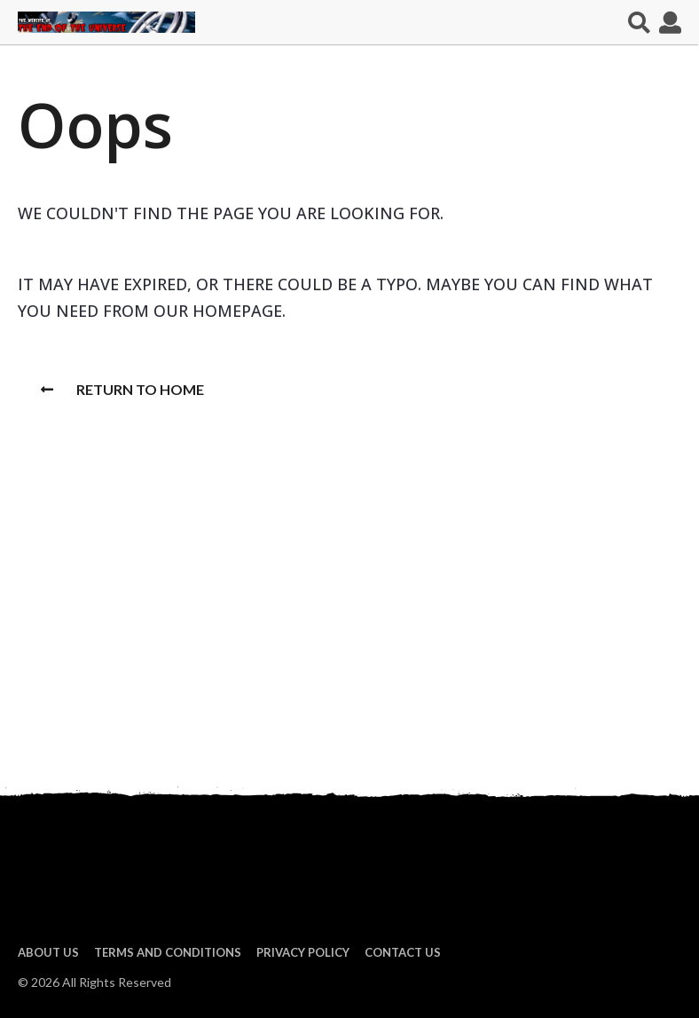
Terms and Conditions (167, 952)
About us (48, 952)
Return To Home (122, 389)
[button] (639, 22)
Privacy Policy (303, 952)
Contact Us (403, 952)
